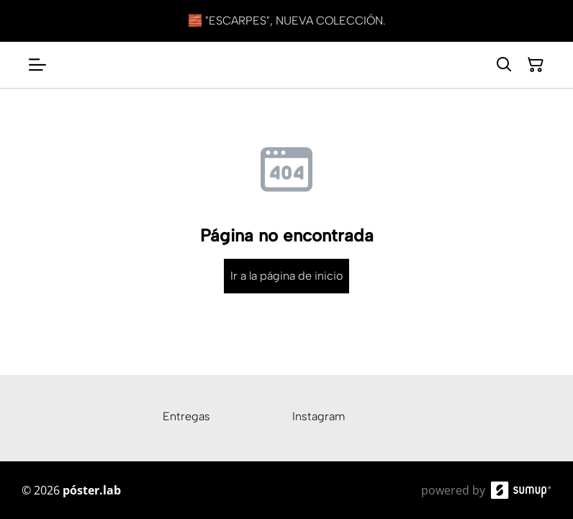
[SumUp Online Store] (521, 490)
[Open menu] (37, 65)
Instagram (318, 416)
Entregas (186, 416)
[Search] (504, 65)
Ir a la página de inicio (286, 276)
